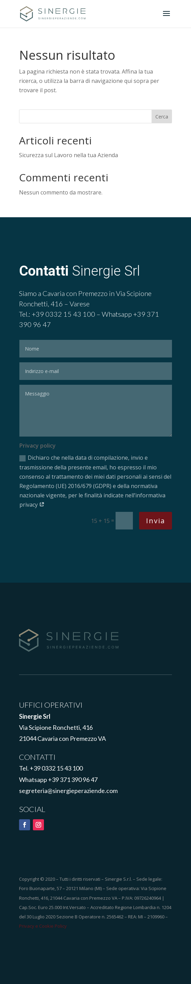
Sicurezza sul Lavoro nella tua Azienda (68, 155)
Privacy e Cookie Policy (43, 926)
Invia (155, 520)
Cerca (161, 116)
